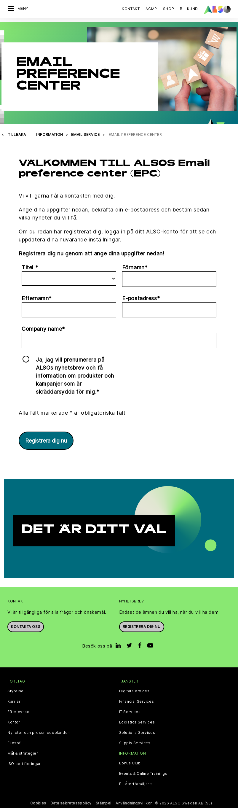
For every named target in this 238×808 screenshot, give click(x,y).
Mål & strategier (22, 753)
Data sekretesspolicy (71, 803)
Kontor (13, 722)
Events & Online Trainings (143, 774)
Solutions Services (137, 733)
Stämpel (103, 803)
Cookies (38, 803)
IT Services (130, 712)
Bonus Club (130, 763)
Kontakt (131, 9)
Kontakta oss (25, 626)
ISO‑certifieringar (24, 764)
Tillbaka (17, 134)
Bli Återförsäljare (135, 784)
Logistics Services (137, 722)
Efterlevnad (18, 712)
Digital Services (134, 691)
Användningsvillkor (134, 803)
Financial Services (136, 701)
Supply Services (135, 743)
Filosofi (14, 743)
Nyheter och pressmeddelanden (38, 733)
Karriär (13, 701)
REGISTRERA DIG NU (142, 626)
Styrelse (15, 691)
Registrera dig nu (46, 441)
